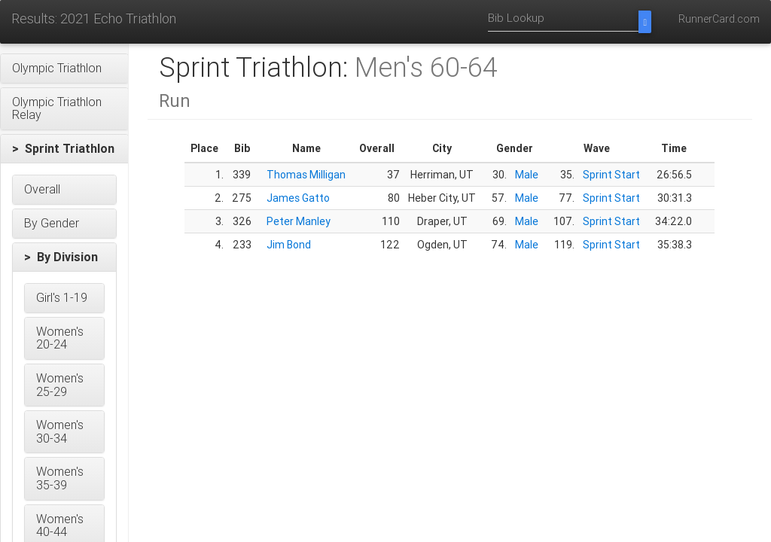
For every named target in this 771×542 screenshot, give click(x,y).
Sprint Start (611, 174)
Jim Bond (289, 244)
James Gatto (298, 198)
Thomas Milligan (306, 174)
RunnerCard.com (719, 19)
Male (526, 174)
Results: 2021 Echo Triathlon (93, 18)
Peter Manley (299, 221)
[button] (64, 68)
